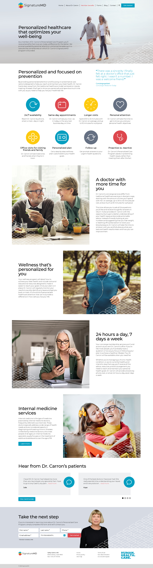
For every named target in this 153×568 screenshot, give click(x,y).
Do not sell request (103, 556)
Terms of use (101, 552)
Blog (105, 5)
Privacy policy (80, 554)
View (27, 499)
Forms (99, 5)
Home (61, 5)
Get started (127, 5)
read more (52, 483)
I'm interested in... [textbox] (47, 535)
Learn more (25, 444)
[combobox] (53, 535)
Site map (79, 556)
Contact (113, 5)
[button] (122, 498)
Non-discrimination (103, 554)
